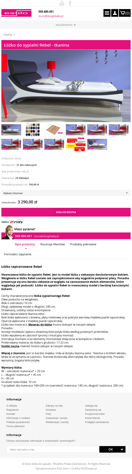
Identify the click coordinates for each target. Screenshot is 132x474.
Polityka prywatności (18, 422)
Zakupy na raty (54, 405)
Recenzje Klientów (52, 244)
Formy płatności (15, 426)
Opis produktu (25, 244)
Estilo (18, 158)
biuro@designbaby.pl (50, 16)
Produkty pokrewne (83, 244)
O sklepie (11, 405)
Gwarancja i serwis (56, 417)
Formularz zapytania (17, 254)
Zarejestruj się (93, 409)
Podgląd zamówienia (97, 422)
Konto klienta (92, 417)
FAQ (48, 413)
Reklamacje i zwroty (57, 422)
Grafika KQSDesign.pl (84, 468)
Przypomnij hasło (95, 413)
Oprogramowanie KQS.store (52, 468)
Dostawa (51, 409)
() (127, 13)
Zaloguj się (91, 405)
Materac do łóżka (40, 324)
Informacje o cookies (18, 417)
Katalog (7, 34)
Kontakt (10, 413)
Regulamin (12, 409)
